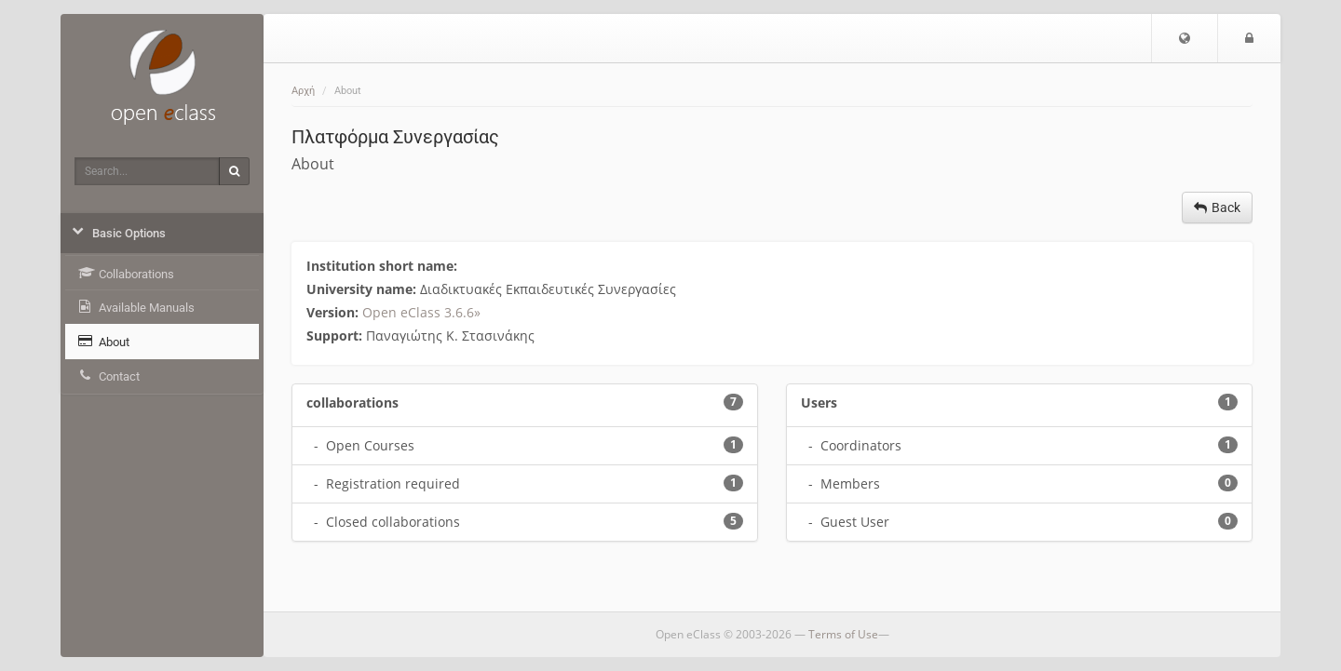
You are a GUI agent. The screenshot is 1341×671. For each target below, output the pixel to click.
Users (819, 402)
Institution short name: (383, 266)
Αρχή (303, 91)
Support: (336, 335)
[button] (1184, 38)
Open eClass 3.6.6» (421, 312)
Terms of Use (843, 634)
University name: (363, 289)
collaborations (352, 402)
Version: (334, 312)
